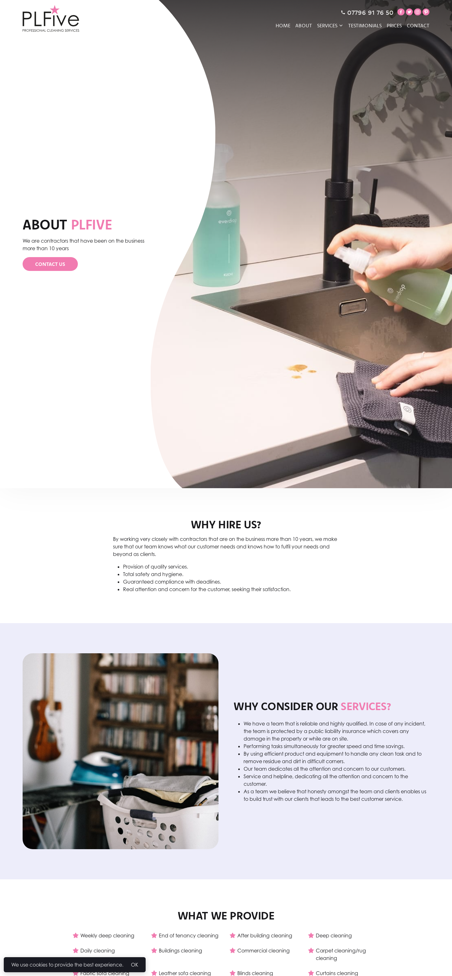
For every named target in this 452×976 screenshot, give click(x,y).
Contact (418, 25)
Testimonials (365, 25)
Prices (394, 25)
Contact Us (50, 264)
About (303, 25)
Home (283, 25)
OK (134, 965)
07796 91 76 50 (367, 12)
